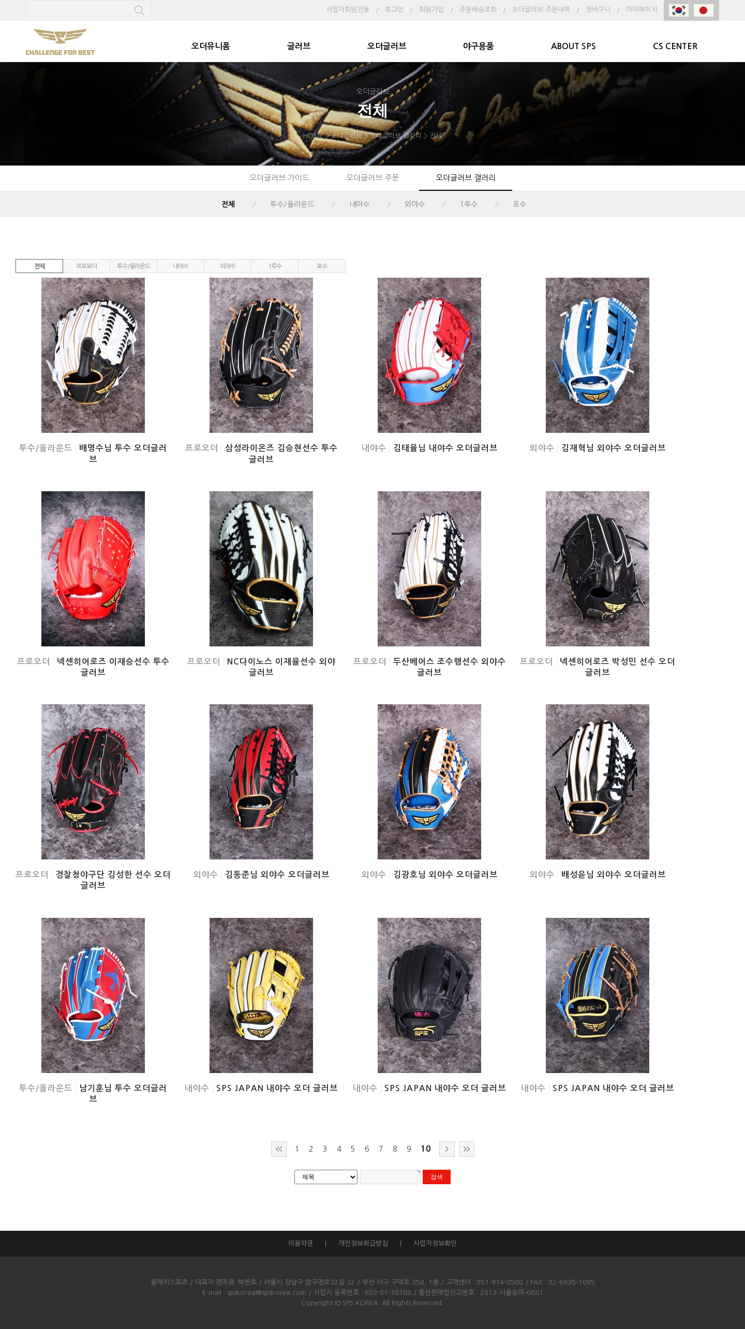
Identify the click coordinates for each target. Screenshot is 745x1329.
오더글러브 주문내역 (541, 9)
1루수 (469, 204)
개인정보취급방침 (363, 1243)
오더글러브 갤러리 (466, 178)
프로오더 (86, 266)
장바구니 (598, 9)
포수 (519, 204)
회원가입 (431, 9)
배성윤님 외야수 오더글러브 (613, 875)
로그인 (394, 9)
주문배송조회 (478, 9)
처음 (279, 1149)
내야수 (359, 204)
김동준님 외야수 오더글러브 (277, 875)
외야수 (415, 204)
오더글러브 (386, 46)
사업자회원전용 (347, 9)
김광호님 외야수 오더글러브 (445, 875)
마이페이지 (641, 9)
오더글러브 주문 (372, 178)
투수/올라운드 (292, 204)
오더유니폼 (210, 46)
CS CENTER (675, 46)
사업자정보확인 (435, 1243)
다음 (447, 1149)
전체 (228, 204)
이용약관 (300, 1243)
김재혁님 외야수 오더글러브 (613, 448)
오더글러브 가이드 (279, 178)
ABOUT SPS (573, 46)
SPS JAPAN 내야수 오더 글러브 (277, 1088)
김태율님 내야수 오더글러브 (445, 448)
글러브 (298, 46)
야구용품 (478, 46)
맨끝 (466, 1149)
